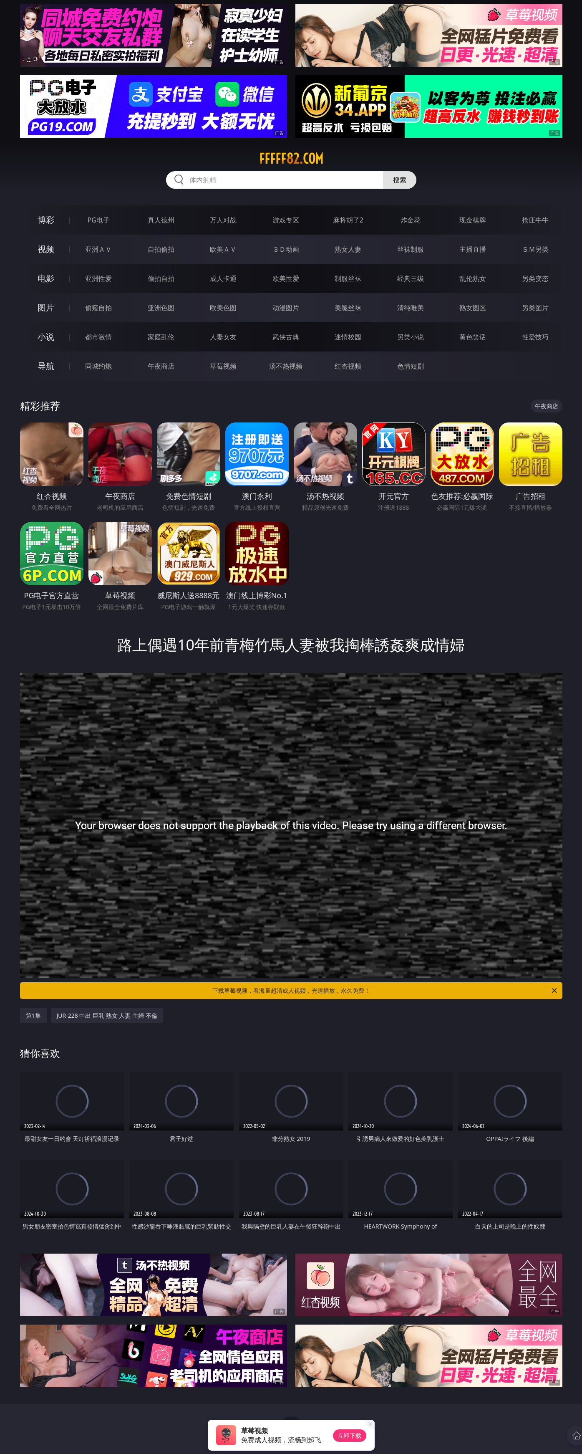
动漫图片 (285, 307)
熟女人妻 (348, 249)
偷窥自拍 (98, 307)
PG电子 (99, 220)
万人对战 (223, 220)
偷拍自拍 (161, 278)
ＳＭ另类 (535, 249)
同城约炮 (98, 366)
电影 (46, 278)
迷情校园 (348, 336)
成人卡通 (223, 278)
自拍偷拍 (161, 249)
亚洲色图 (161, 307)
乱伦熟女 (472, 278)
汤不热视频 (285, 366)
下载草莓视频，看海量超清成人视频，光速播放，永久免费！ (385, 991)
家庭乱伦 (161, 336)
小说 (46, 336)
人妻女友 (223, 336)
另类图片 (535, 307)
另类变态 (535, 278)
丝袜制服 (410, 249)
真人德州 (161, 220)
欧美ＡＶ (223, 249)
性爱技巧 (535, 336)
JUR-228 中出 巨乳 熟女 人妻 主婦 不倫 (107, 1015)
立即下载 (349, 1435)
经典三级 (410, 278)
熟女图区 (472, 307)
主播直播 (472, 249)
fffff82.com (291, 158)
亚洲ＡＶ (98, 249)
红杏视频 (348, 366)
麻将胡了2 (348, 220)
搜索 (399, 180)
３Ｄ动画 (285, 249)
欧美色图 (223, 307)
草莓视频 (223, 366)
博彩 (46, 219)
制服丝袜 (348, 278)
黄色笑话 (472, 336)
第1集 (33, 1015)
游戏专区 (285, 220)
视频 (46, 249)
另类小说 (410, 336)
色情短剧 (410, 366)
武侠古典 (285, 336)
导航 (46, 366)
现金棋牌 (472, 220)
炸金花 (411, 220)
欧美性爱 (285, 278)
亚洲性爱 (98, 278)
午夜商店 (161, 366)
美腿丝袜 (348, 307)
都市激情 (98, 336)
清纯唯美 (410, 307)
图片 (46, 307)
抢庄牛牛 (535, 220)
